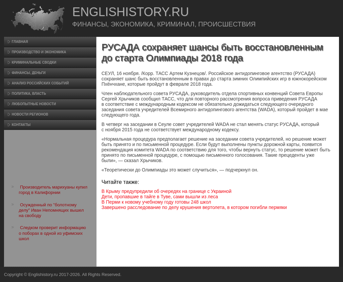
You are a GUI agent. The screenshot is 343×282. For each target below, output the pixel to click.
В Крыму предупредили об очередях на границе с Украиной (166, 191)
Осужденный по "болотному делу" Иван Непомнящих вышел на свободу (51, 210)
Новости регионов (30, 114)
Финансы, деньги (29, 73)
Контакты (21, 125)
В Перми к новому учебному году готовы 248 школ (156, 202)
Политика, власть (29, 93)
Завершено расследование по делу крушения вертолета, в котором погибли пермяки (194, 207)
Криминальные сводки (34, 62)
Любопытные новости (34, 104)
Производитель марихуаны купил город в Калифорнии (53, 190)
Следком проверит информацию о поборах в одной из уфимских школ (52, 233)
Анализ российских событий (40, 83)
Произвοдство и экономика (39, 52)
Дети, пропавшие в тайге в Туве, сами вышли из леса (159, 196)
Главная (20, 42)
